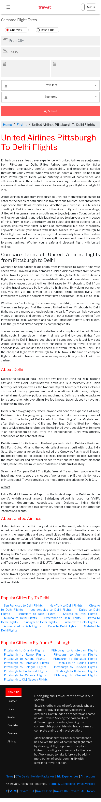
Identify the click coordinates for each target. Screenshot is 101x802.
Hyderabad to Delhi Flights (62, 618)
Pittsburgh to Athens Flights (24, 658)
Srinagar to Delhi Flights (40, 622)
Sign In (91, 7)
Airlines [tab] (11, 741)
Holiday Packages (43, 776)
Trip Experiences (68, 776)
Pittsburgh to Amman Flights (75, 654)
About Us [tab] (13, 692)
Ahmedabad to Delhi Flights (22, 626)
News (9, 776)
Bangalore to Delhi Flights (36, 613)
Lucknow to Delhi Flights (80, 622)
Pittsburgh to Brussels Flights (75, 667)
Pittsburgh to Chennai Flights (75, 675)
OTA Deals (22, 776)
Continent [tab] (13, 733)
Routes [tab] (11, 717)
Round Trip (47, 29)
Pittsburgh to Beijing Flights (77, 663)
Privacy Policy (86, 783)
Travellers (31, 86)
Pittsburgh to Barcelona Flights (26, 663)
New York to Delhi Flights (66, 605)
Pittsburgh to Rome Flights (24, 654)
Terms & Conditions (62, 783)
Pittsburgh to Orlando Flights (24, 650)
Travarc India (44, 791)
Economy (31, 97)
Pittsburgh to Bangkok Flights (75, 658)
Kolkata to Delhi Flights (80, 613)
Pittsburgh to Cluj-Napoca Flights (26, 679)
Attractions (87, 776)
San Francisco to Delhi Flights (23, 605)
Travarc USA (26, 791)
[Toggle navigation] (8, 7)
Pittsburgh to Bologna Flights (25, 667)
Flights (22, 125)
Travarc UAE (77, 791)
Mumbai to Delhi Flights (20, 618)
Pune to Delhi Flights (62, 626)
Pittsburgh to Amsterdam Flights (74, 650)
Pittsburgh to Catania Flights (25, 675)
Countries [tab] (12, 725)
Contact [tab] (12, 701)
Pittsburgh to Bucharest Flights (25, 671)
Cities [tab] (10, 709)
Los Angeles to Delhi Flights (51, 609)
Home (7, 125)
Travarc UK (61, 791)
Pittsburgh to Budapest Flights (76, 671)
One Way (16, 29)
